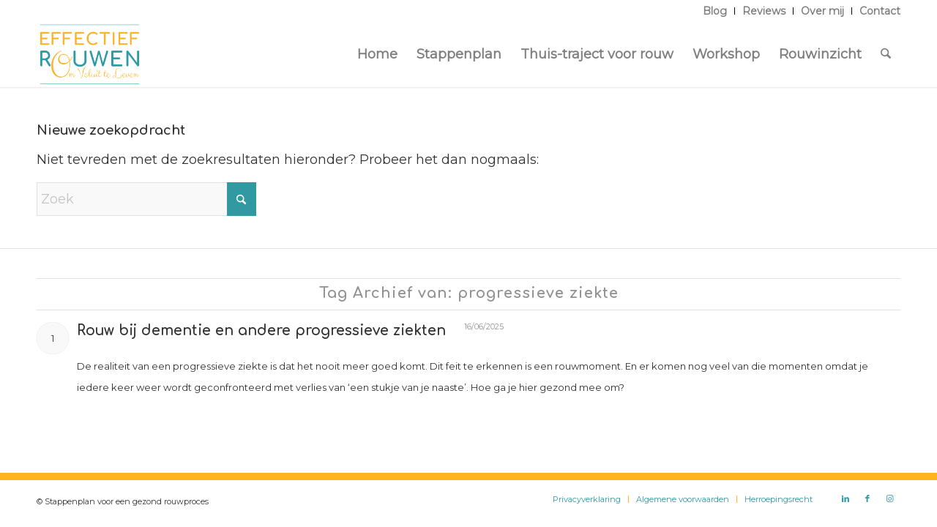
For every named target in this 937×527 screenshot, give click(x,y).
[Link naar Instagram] (889, 498)
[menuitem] (715, 11)
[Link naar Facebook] (867, 498)
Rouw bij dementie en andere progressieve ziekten (261, 330)
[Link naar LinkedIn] (845, 498)
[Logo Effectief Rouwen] (90, 54)
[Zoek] (885, 54)
